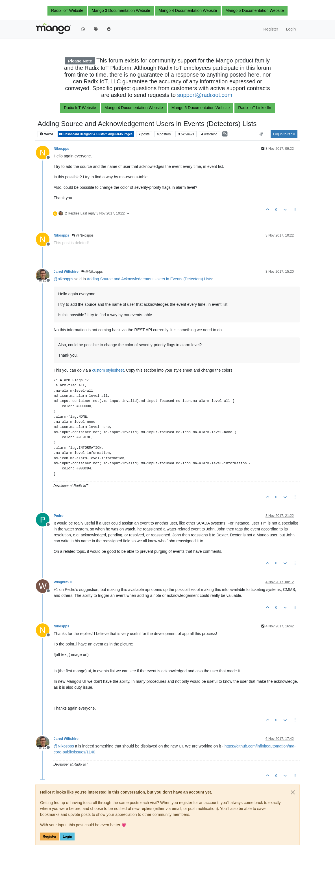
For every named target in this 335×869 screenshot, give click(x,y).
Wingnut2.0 (63, 582)
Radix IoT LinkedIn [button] (254, 107)
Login (67, 836)
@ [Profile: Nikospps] (64, 746)
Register (49, 836)
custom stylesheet (108, 370)
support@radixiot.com (204, 95)
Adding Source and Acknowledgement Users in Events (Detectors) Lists (149, 279)
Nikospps (61, 149)
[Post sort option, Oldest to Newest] (261, 134)
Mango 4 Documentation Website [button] (188, 10)
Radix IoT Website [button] (67, 10)
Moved (46, 134)
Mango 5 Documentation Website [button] (254, 10)
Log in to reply (284, 134)
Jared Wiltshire (66, 272)
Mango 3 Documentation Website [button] (121, 10)
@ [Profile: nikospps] (63, 279)
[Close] (292, 792)
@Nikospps (82, 235)
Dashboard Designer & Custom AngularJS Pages (95, 134)
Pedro (59, 516)
